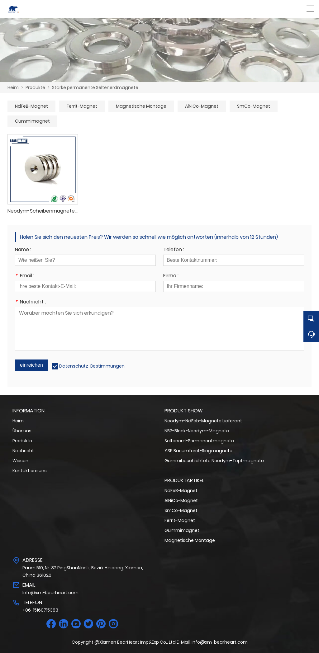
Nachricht (23, 451)
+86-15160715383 (40, 610)
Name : (23, 250)
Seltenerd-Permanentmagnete (199, 441)
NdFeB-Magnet (31, 106)
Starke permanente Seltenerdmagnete (95, 87)
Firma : (171, 276)
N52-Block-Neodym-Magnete (196, 431)
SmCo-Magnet (253, 106)
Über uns (21, 431)
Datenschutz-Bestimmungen (92, 366)
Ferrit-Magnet (82, 106)
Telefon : (173, 250)
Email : (24, 276)
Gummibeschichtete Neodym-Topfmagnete (214, 461)
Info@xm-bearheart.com (50, 593)
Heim (13, 87)
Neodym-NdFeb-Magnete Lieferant (203, 421)
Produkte (35, 87)
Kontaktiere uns (29, 470)
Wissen (20, 461)
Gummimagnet (32, 121)
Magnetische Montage (141, 106)
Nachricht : (30, 302)
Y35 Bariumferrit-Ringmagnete (198, 451)
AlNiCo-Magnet (201, 106)
